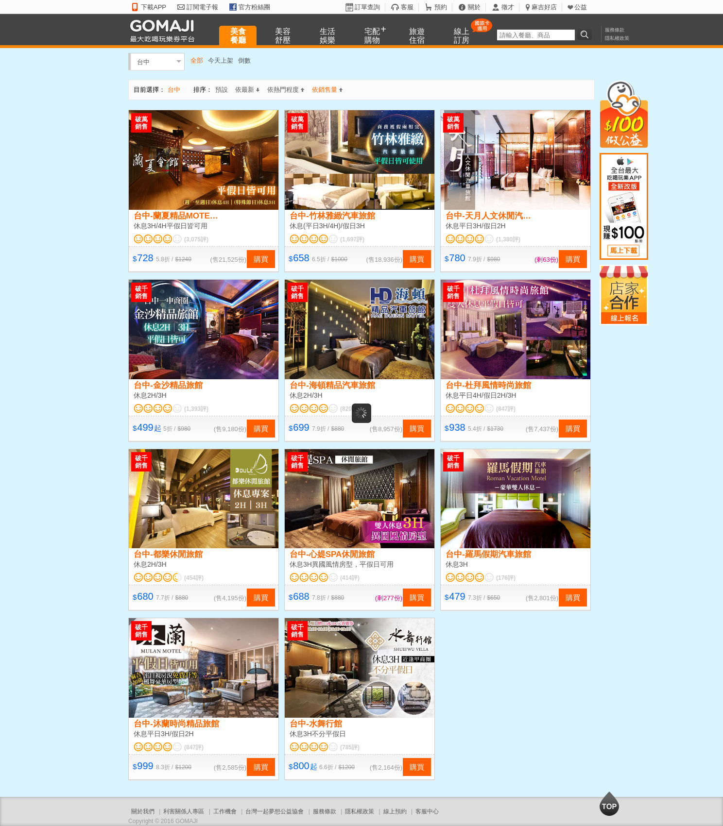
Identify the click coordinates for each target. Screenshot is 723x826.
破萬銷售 (141, 123)
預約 (440, 7)
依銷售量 (327, 89)
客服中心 (427, 811)
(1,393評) (196, 408)
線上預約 (395, 811)
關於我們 (143, 811)
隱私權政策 (617, 38)
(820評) (350, 408)
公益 (580, 7)
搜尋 (586, 34)
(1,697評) (352, 239)
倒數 (244, 60)
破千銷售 (141, 292)
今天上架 (220, 60)
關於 (474, 7)
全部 (196, 60)
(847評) (506, 408)
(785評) (350, 747)
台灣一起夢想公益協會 (274, 811)
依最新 (247, 89)
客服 (407, 7)
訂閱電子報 (202, 7)
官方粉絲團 (254, 7)
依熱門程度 (285, 89)
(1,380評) (508, 239)
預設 (221, 89)
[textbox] (536, 35)
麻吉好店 (544, 7)
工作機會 (225, 811)
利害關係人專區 (183, 811)
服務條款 (614, 30)
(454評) (194, 577)
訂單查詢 (367, 7)
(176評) (506, 577)
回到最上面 (609, 803)
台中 (143, 61)
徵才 (507, 7)
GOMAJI (164, 30)
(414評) (350, 577)
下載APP (153, 7)
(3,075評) (196, 239)
